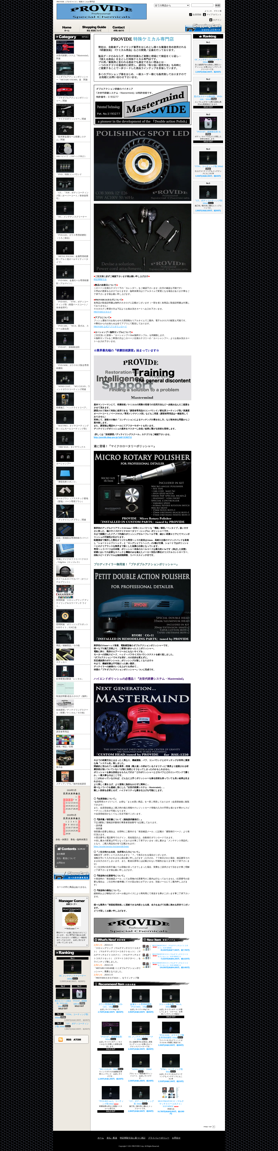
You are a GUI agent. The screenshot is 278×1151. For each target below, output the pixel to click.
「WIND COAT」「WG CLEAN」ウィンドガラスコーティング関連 (73, 381)
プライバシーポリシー (158, 1138)
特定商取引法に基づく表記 (132, 1138)
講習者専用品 (65, 724)
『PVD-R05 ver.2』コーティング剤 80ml (111, 1095)
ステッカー (65, 656)
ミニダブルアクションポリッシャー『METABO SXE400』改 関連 (72, 71)
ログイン (217, 20)
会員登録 (197, 14)
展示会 (65, 759)
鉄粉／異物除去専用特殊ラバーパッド (72, 532)
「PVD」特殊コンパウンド (70, 167)
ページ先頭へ (209, 1126)
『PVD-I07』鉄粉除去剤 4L (79, 997)
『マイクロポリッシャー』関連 (71, 112)
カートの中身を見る (71, 875)
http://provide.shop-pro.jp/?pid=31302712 (113, 437)
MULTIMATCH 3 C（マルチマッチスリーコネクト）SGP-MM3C (171, 1097)
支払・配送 (112, 1138)
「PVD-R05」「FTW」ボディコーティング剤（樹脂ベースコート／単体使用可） (72, 298)
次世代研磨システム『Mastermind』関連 (73, 50)
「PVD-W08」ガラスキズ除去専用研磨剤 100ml (171, 1030)
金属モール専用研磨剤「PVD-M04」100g (140, 998)
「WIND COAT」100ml (141, 1063)
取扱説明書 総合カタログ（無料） (72, 689)
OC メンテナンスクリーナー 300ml (72, 970)
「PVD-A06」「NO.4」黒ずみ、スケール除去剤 (72, 320)
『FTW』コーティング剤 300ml (208, 160)
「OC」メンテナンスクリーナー (71, 210)
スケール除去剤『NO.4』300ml (171, 998)
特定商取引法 (100, 279)
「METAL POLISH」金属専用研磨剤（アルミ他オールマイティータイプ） (72, 252)
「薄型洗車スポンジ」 (66, 475)
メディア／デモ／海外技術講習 (71, 777)
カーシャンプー (65, 457)
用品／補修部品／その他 (68, 638)
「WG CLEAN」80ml (110, 1062)
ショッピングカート (203, 27)
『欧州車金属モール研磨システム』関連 (71, 131)
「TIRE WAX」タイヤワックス (70, 440)
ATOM (77, 1039)
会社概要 (61, 854)
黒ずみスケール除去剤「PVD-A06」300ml (63, 998)
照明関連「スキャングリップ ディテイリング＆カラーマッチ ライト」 (72, 596)
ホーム (67, 27)
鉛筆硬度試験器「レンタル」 (70, 672)
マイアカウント (214, 14)
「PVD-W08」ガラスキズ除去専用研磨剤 (72, 359)
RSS (69, 1039)
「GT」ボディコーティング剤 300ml (141, 1095)
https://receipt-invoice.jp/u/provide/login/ (111, 846)
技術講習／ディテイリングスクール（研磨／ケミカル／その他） (72, 706)
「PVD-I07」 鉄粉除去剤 (67, 340)
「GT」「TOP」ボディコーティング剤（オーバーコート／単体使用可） (72, 189)
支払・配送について (94, 27)
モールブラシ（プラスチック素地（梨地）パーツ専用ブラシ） (72, 494)
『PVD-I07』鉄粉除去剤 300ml (110, 1031)
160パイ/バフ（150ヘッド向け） (71, 150)
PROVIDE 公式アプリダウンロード (110, 326)
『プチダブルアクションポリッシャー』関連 (72, 92)
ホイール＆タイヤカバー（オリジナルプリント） (72, 574)
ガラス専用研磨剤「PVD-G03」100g (111, 998)
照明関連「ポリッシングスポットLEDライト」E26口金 (72, 619)
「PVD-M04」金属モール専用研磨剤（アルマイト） (72, 275)
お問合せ (119, 27)
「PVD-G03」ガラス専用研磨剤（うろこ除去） (71, 229)
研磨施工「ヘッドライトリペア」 (72, 401)
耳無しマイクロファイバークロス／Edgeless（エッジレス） (72, 553)
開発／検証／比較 (65, 741)
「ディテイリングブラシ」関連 (71, 513)
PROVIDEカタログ (103, 312)
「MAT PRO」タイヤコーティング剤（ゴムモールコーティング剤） (72, 420)
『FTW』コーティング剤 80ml (171, 1063)
